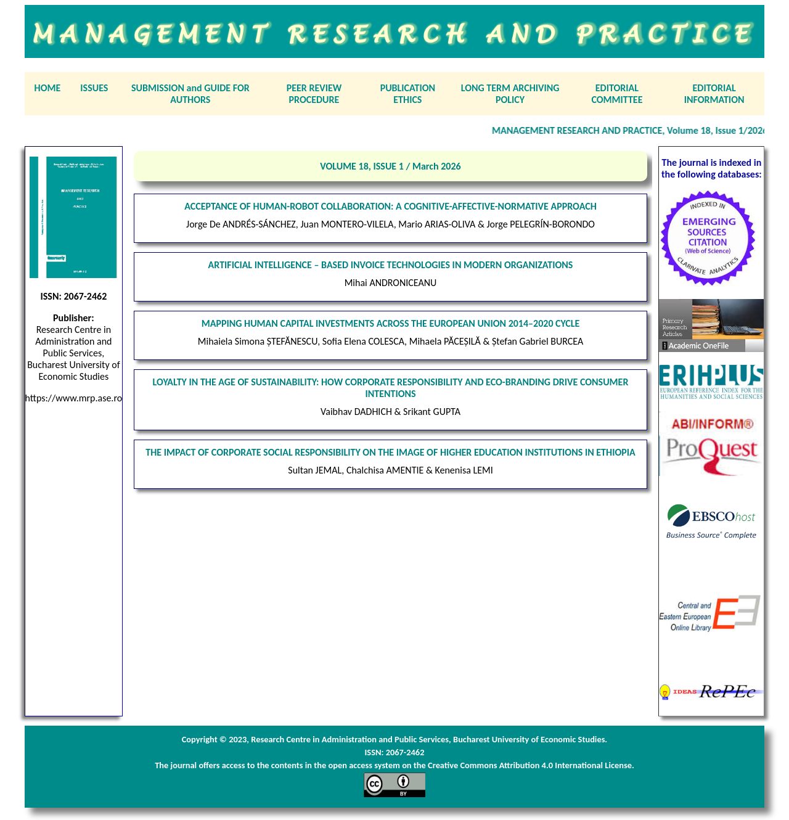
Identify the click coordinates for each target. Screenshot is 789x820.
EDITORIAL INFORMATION (714, 93)
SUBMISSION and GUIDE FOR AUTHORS (190, 93)
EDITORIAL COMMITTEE (616, 93)
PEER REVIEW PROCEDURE (314, 93)
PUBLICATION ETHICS (407, 93)
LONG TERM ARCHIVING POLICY (510, 93)
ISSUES (94, 88)
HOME (48, 88)
